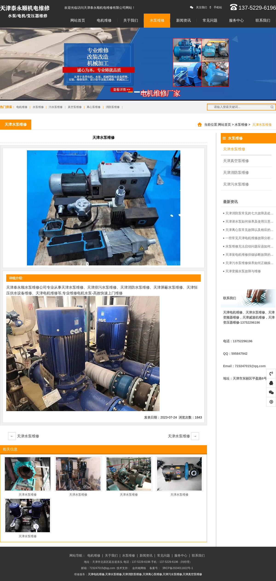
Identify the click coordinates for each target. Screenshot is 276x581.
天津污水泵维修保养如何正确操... (248, 263)
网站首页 (77, 20)
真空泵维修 (75, 107)
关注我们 (198, 7)
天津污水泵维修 (236, 184)
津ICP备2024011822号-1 (177, 568)
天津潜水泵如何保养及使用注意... (248, 221)
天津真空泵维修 (236, 161)
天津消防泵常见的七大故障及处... (248, 213)
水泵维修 (157, 20)
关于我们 (130, 20)
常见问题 (210, 20)
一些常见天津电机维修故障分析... (248, 238)
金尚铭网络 (139, 568)
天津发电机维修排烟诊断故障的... (248, 254)
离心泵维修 (94, 107)
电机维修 (104, 20)
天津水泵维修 (23, 436)
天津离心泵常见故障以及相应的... (248, 230)
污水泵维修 (56, 107)
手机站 (216, 7)
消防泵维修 (113, 107)
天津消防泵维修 (236, 172)
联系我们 (263, 20)
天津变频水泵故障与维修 (242, 271)
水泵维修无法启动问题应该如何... (248, 246)
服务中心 (236, 20)
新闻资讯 (183, 20)
